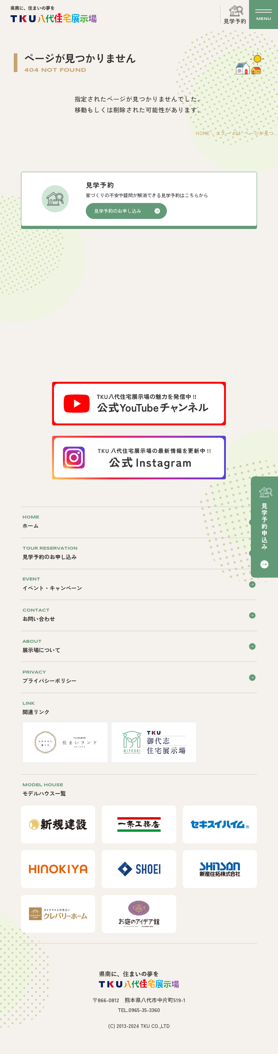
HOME (203, 133)
